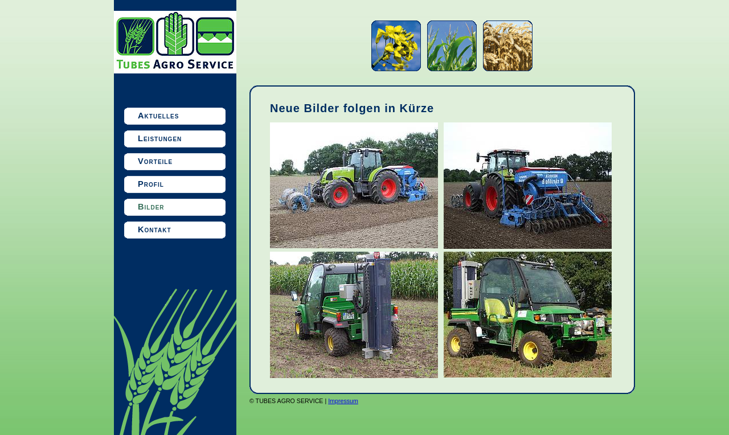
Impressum (343, 400)
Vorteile (155, 161)
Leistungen (160, 138)
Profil (151, 183)
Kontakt (154, 229)
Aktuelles (158, 115)
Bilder (151, 206)
